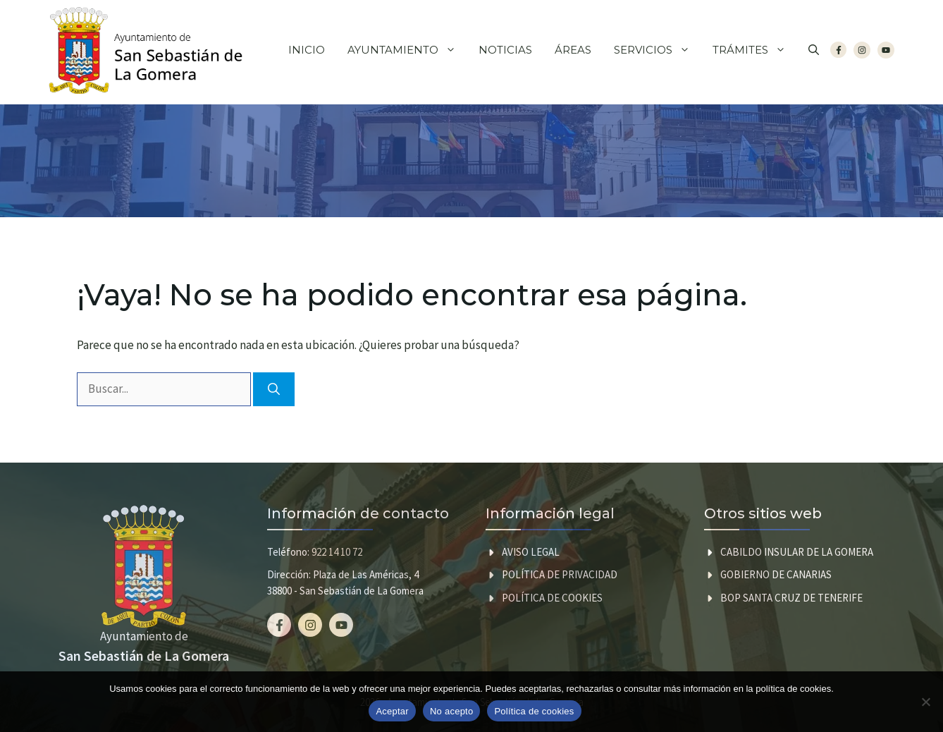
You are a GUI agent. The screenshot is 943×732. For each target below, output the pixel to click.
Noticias (505, 49)
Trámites (755, 50)
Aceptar (392, 711)
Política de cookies (552, 597)
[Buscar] (274, 389)
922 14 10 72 (337, 552)
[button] (813, 50)
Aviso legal (531, 552)
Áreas (573, 49)
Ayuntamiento (407, 50)
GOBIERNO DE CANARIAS (776, 574)
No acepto (452, 711)
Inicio (306, 49)
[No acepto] (925, 702)
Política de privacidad (559, 574)
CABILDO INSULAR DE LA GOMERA (796, 552)
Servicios (657, 50)
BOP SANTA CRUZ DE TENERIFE (791, 597)
